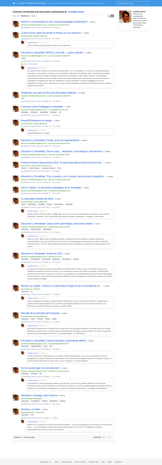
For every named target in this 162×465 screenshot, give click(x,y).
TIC (32, 415)
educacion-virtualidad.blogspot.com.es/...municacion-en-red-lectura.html (45, 25)
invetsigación (35, 259)
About (56, 462)
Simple (109, 16)
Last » (110, 437)
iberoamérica (66, 259)
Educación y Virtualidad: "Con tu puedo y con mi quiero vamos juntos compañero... (63, 176)
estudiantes (53, 401)
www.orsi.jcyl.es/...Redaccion (30, 289)
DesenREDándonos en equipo (36, 120)
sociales (40, 319)
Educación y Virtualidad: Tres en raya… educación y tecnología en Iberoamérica (62, 151)
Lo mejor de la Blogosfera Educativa (31, 3)
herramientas (58, 204)
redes (33, 319)
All (18, 16)
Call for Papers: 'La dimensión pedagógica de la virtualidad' (51, 187)
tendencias (56, 259)
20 (22, 437)
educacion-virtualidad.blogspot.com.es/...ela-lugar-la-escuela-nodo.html (45, 371)
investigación (35, 401)
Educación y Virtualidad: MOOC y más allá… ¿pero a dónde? (52, 52)
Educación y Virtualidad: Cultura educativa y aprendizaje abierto (53, 340)
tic (31, 291)
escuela (62, 401)
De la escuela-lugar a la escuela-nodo (40, 368)
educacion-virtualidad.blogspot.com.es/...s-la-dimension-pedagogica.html (45, 191)
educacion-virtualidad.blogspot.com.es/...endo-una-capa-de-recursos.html (45, 96)
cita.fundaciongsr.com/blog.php (31, 398)
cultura (47, 319)
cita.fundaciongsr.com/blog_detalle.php (34, 36)
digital (54, 319)
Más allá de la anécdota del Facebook (40, 313)
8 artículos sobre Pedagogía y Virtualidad (42, 106)
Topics (33, 16)
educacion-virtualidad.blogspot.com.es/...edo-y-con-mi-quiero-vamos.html (45, 180)
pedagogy (25, 112)
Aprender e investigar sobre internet (39, 395)
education (69, 204)
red (60, 112)
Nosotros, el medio (30, 409)
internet (49, 204)
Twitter (109, 462)
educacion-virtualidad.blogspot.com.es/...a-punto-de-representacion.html (45, 143)
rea (23, 98)
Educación (25, 319)
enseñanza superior (48, 168)
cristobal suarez (76, 12)
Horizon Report (34, 168)
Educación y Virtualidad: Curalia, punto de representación (50, 140)
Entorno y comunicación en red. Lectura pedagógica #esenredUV (54, 21)
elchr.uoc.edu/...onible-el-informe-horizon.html (36, 166)
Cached (55, 418)
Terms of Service (80, 462)
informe (24, 168)
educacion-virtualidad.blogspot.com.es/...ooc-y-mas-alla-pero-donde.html (45, 56)
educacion (34, 112)
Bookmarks (25, 16)
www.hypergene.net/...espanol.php (32, 412)
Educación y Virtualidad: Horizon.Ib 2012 (41, 253)
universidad (46, 259)
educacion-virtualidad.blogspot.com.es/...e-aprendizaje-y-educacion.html (45, 227)
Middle (112, 16)
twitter (24, 204)
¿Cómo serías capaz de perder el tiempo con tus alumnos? (51, 33)
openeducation (36, 229)
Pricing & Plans (66, 462)
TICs (59, 168)
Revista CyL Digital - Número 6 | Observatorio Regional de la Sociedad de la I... (61, 286)
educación (25, 229)
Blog (102, 462)
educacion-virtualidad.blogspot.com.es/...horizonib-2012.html (41, 257)
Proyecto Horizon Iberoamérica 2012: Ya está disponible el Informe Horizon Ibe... (62, 162)
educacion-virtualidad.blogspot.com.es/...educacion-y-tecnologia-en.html (45, 155)
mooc (23, 58)
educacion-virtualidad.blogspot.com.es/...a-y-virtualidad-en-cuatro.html (44, 110)
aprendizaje (44, 112)
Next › (104, 437)
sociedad (53, 112)
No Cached (56, 27)
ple (51, 346)
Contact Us (118, 462)
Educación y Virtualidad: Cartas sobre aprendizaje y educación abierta (57, 223)
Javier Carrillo (27, 64)
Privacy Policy (93, 462)
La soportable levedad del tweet (37, 198)
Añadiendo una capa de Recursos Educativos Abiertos (48, 92)
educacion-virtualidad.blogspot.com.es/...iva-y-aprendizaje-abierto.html (44, 344)
